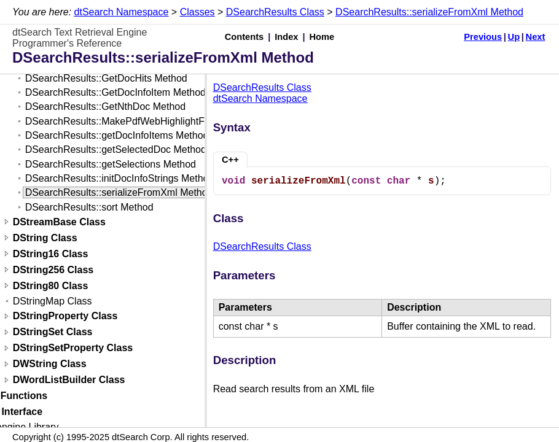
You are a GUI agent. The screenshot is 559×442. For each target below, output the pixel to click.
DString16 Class (50, 254)
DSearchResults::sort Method (89, 207)
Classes (197, 12)
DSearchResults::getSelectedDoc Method (115, 149)
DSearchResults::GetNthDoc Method (105, 106)
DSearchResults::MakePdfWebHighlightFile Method (137, 121)
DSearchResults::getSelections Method (110, 164)
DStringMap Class (52, 301)
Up (514, 37)
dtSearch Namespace (121, 12)
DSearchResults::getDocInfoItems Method (117, 135)
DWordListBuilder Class (69, 380)
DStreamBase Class (59, 222)
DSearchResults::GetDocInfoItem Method (115, 92)
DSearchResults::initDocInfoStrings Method (119, 178)
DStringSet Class (53, 332)
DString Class (45, 238)
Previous (483, 37)
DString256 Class (53, 270)
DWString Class (50, 364)
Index (286, 37)
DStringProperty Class (65, 316)
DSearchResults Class (275, 12)
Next (535, 37)
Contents (244, 37)
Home (322, 37)
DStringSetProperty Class (73, 348)
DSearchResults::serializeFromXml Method (429, 12)
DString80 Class (50, 286)
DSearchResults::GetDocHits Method (106, 78)
